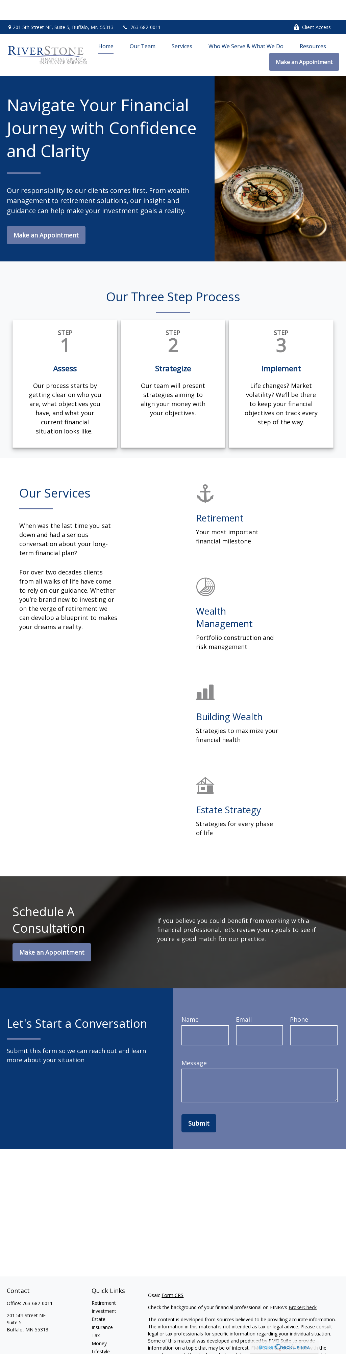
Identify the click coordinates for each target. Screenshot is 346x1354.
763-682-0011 (141, 7)
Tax (96, 1315)
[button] (106, 26)
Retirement (104, 1282)
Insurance (102, 1307)
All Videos (102, 1347)
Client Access (312, 7)
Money (99, 1323)
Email (244, 999)
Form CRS (172, 1275)
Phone (299, 999)
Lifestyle (101, 1331)
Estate (98, 1299)
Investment (104, 1291)
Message (194, 1043)
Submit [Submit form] (198, 1103)
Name (190, 999)
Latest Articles (107, 1339)
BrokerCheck (303, 1287)
